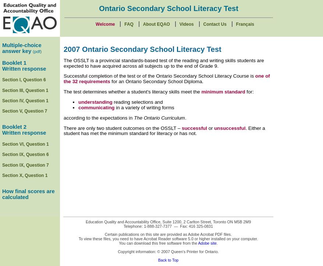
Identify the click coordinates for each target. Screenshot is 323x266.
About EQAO (156, 24)
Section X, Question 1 (24, 175)
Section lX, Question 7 (25, 165)
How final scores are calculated (28, 194)
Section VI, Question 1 (25, 144)
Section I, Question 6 (24, 79)
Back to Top (168, 260)
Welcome (105, 24)
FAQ (129, 24)
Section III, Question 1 (25, 90)
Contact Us (215, 24)
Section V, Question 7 (24, 111)
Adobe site (207, 243)
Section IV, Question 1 (25, 100)
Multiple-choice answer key (22, 48)
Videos (187, 24)
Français (245, 24)
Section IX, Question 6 (25, 154)
